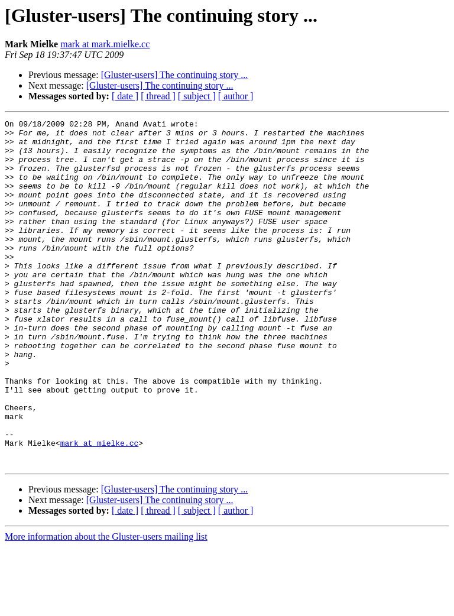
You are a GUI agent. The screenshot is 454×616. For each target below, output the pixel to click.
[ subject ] (197, 96)
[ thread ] (158, 96)
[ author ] (236, 96)
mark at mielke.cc (99, 508)
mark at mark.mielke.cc (105, 44)
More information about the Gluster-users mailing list (106, 606)
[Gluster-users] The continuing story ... (174, 75)
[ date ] (125, 96)
